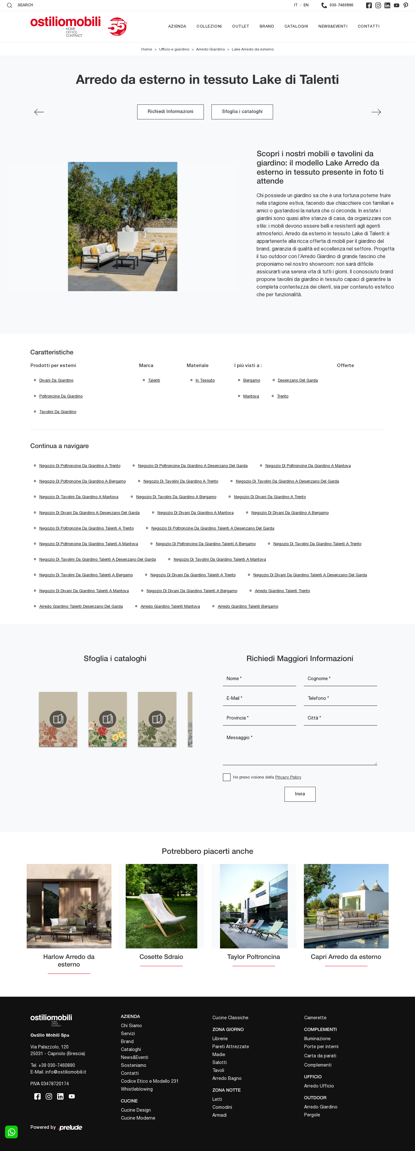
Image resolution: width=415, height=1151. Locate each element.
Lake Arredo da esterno (253, 49)
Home (146, 49)
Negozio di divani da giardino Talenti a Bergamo (192, 590)
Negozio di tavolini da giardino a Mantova (78, 496)
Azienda (177, 26)
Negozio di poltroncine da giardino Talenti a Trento (86, 528)
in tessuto (205, 380)
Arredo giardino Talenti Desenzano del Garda (81, 606)
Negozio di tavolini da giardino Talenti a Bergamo (86, 574)
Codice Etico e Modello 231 (150, 1081)
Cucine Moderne (138, 1118)
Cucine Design (136, 1110)
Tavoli (218, 1070)
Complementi (317, 1064)
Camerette (315, 1017)
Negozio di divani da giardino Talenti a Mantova (84, 590)
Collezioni (209, 26)
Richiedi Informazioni (170, 112)
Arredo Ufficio (319, 1085)
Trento (282, 396)
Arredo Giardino (210, 49)
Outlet (241, 26)
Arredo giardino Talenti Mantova (170, 606)
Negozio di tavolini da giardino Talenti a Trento (317, 543)
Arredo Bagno (227, 1078)
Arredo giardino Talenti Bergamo (248, 606)
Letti (217, 1099)
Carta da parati (320, 1055)
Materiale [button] (198, 366)
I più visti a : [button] (248, 366)
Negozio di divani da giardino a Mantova (195, 512)
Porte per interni (321, 1046)
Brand (267, 26)
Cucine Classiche (230, 1017)
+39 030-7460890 (56, 1065)
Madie (218, 1054)
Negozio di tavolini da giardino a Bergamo (176, 496)
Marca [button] (146, 366)
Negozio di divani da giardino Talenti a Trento (193, 574)
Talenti (154, 380)
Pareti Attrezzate (230, 1046)
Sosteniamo (133, 1065)
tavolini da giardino (57, 411)
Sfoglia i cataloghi (242, 112)
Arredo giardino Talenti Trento (282, 590)
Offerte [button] (345, 366)
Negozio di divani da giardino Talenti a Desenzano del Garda (310, 574)
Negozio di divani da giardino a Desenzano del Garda (89, 512)
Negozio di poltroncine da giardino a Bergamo (82, 481)
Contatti (369, 26)
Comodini (222, 1107)
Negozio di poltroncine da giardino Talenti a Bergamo (206, 543)
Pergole (312, 1114)
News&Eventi (333, 26)
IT (296, 5)
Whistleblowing (137, 1089)
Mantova (251, 396)
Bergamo (251, 380)
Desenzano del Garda (298, 380)
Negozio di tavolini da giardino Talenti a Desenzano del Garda (97, 559)
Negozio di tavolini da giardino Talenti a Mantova (220, 559)
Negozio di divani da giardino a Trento (270, 496)
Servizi (128, 1033)
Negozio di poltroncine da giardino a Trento (79, 465)
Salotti (219, 1062)
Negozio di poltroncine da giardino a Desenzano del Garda (193, 465)
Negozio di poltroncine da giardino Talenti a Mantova (88, 543)
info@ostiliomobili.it (65, 1071)
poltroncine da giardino (61, 396)
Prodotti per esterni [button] (53, 366)
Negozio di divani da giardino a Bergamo (290, 512)
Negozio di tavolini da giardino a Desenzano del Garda (287, 481)
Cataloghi (296, 26)
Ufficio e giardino (174, 49)
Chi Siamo (131, 1025)
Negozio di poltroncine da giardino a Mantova (308, 465)
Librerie (220, 1038)
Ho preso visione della (267, 777)
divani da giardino (56, 380)
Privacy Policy (288, 777)
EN (306, 5)
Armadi (219, 1115)
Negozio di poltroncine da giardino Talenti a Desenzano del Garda (212, 528)
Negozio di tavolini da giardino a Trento (181, 481)
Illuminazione (317, 1038)
